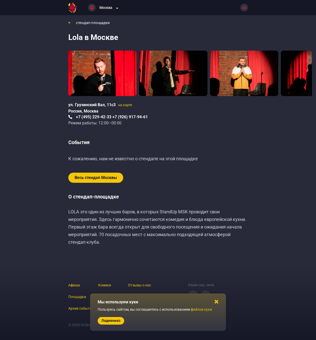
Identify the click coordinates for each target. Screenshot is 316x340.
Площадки (77, 297)
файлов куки (201, 309)
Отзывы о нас (139, 285)
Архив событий (81, 308)
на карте (125, 105)
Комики (104, 285)
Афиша (74, 285)
